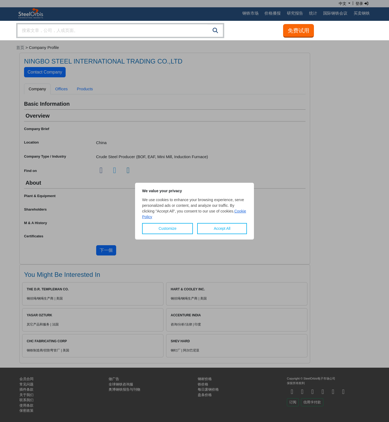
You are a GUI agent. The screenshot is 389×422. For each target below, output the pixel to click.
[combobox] (120, 30)
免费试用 (298, 31)
